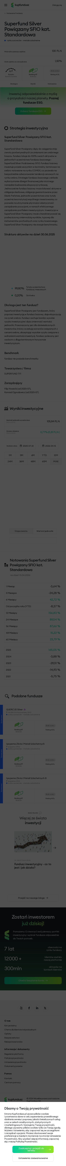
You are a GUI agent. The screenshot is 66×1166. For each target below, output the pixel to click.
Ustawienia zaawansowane (33, 1158)
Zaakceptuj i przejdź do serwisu (34, 1149)
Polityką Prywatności (26, 1141)
